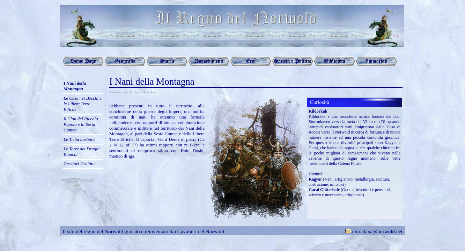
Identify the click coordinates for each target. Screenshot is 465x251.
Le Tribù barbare (79, 139)
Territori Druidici (80, 163)
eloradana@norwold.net (377, 231)
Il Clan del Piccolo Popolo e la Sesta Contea (81, 124)
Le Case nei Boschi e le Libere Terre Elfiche (83, 104)
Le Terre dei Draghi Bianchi (81, 151)
